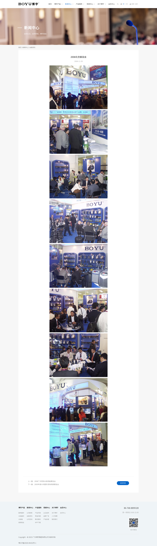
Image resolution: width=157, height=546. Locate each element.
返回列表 (123, 483)
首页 (50, 4)
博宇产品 (57, 4)
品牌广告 (46, 516)
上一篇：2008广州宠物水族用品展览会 (42, 481)
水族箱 (20, 519)
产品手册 (38, 513)
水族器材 (21, 516)
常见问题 (38, 516)
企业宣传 (46, 513)
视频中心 (90, 4)
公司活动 (29, 519)
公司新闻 (29, 513)
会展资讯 (32, 47)
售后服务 (38, 519)
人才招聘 (54, 516)
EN (127, 4)
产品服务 (79, 4)
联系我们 (54, 519)
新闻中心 (68, 4)
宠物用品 (21, 522)
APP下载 (38, 522)
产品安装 (46, 519)
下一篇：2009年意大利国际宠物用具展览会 (43, 484)
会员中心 (111, 4)
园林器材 (21, 513)
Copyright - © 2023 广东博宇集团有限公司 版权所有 (37, 537)
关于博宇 (101, 4)
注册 (136, 4)
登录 (132, 4)
